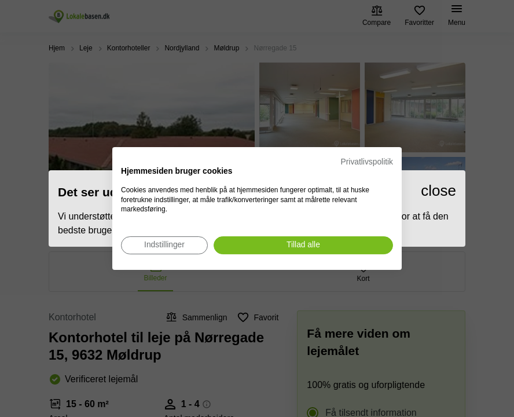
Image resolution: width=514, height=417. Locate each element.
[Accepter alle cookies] (303, 245)
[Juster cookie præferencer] (164, 245)
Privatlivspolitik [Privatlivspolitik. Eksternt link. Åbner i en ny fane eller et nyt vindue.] (367, 162)
